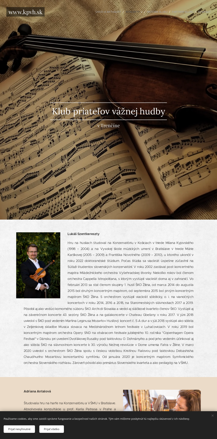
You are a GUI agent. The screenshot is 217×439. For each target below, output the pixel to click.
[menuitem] (104, 11)
